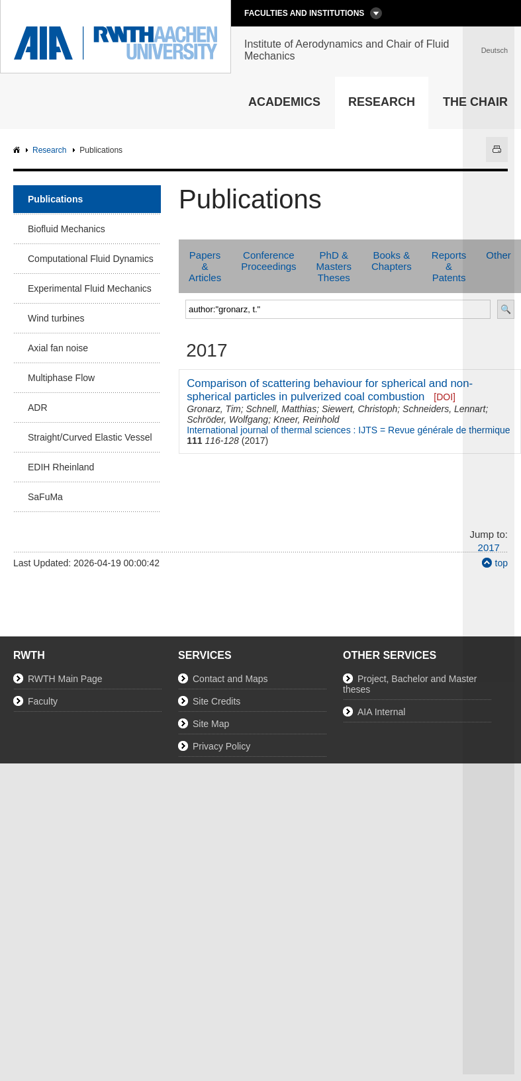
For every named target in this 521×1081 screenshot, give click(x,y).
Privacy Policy (221, 746)
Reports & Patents (449, 266)
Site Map (211, 723)
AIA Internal (381, 712)
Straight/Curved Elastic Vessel (90, 437)
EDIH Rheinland (61, 467)
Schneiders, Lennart (444, 409)
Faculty (43, 701)
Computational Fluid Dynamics (91, 258)
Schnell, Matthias (281, 409)
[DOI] (444, 397)
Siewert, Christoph (359, 409)
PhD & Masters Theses (334, 266)
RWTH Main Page (65, 678)
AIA (18, 150)
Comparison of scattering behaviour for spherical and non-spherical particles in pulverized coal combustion (330, 390)
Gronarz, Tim (214, 409)
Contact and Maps (230, 678)
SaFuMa (45, 497)
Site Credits (216, 701)
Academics (284, 101)
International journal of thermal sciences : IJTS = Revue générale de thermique (348, 430)
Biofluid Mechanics (66, 229)
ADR (38, 407)
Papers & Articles (205, 266)
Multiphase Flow (61, 377)
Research (381, 101)
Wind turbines (56, 318)
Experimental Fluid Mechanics (90, 288)
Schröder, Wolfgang (227, 419)
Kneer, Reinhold (306, 419)
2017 (489, 547)
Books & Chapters (391, 260)
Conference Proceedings (268, 260)
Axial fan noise (58, 348)
